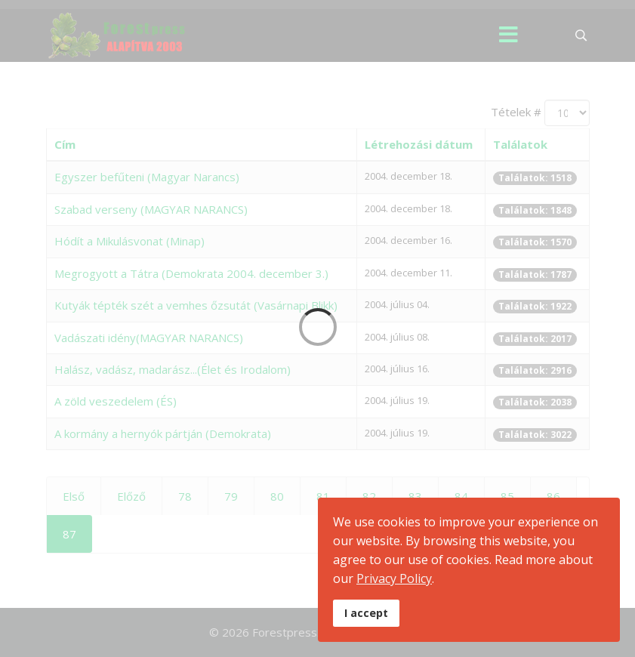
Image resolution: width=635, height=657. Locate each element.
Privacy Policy (394, 578)
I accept (366, 613)
